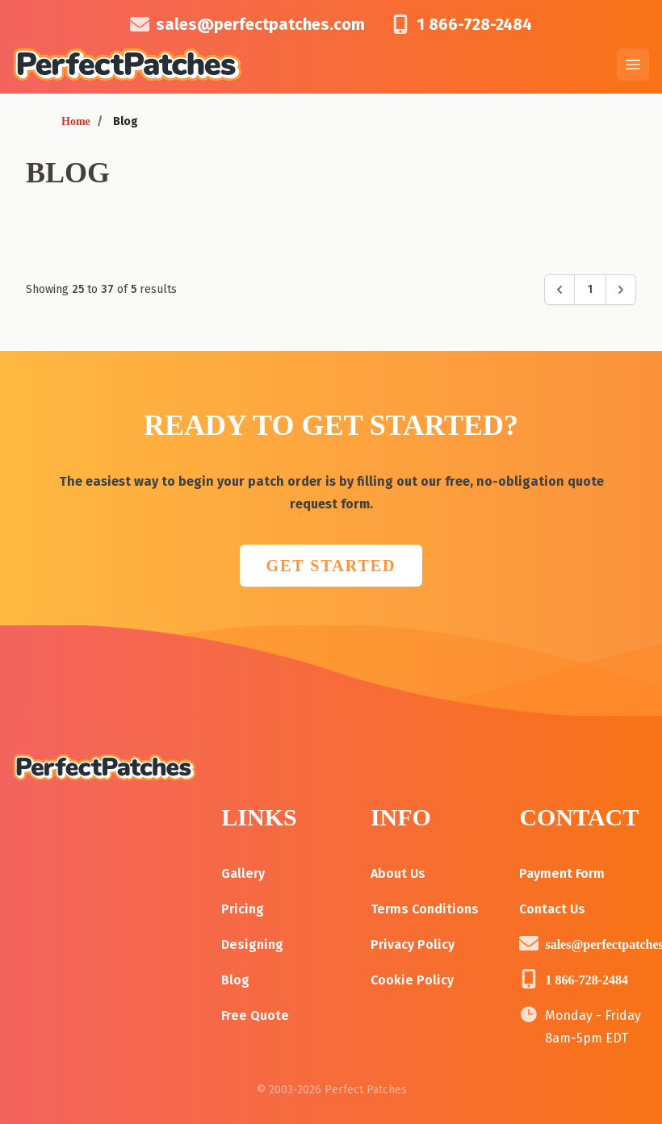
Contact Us (552, 909)
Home (75, 121)
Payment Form (562, 873)
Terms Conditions (425, 909)
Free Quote (255, 1015)
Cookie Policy (412, 980)
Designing (252, 944)
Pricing (242, 909)
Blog (235, 980)
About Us (398, 873)
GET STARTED (331, 566)
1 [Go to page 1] (590, 289)
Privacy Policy (413, 944)
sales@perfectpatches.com (260, 24)
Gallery (243, 873)
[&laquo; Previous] (559, 289)
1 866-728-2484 (474, 24)
